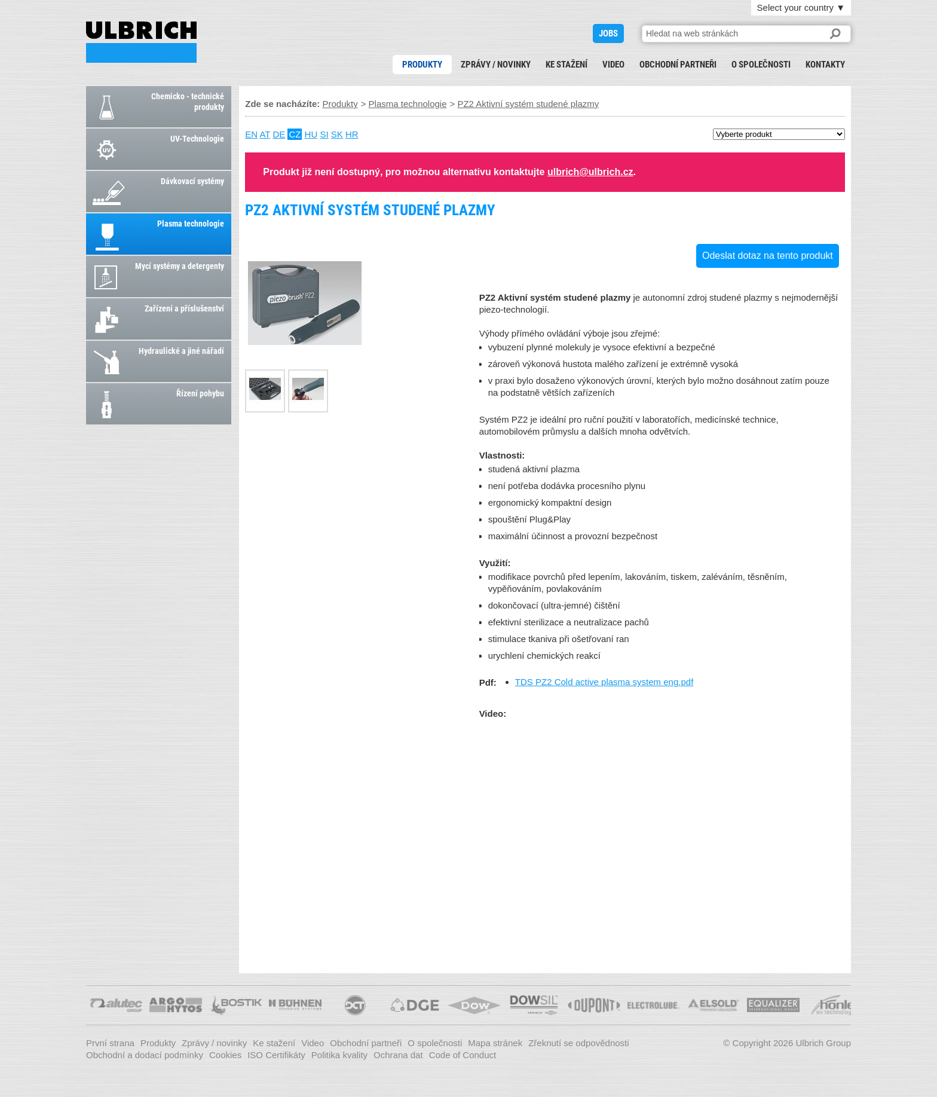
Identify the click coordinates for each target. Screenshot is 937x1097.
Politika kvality (339, 1055)
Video (613, 64)
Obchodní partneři (677, 64)
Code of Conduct (463, 1055)
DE (278, 134)
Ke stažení (566, 64)
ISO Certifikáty (276, 1055)
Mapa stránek (495, 1043)
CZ (295, 134)
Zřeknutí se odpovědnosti (578, 1043)
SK (337, 134)
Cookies (225, 1055)
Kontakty (825, 64)
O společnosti (761, 64)
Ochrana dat (398, 1055)
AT (264, 134)
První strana (110, 1043)
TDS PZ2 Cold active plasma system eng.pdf (604, 682)
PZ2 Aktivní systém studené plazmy (141, 42)
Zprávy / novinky (496, 64)
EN (251, 134)
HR (352, 134)
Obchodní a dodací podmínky (144, 1055)
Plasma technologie (408, 104)
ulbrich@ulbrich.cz (590, 172)
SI (324, 134)
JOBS (608, 33)
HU (311, 134)
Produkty (422, 64)
